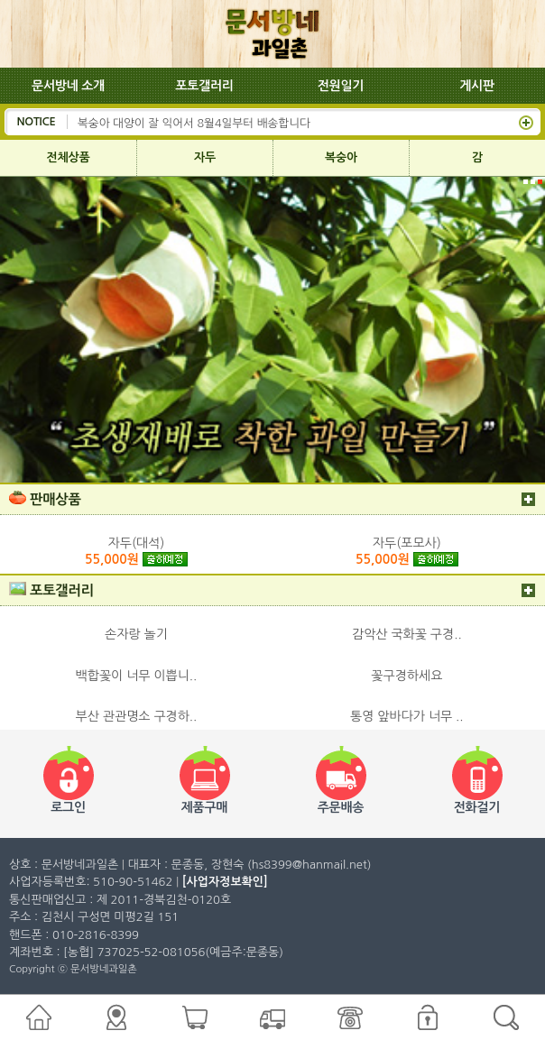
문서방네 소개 (68, 85)
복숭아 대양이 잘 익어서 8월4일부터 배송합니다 (194, 121)
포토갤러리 (204, 85)
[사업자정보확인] (225, 882)
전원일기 (341, 85)
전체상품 (68, 157)
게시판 (476, 85)
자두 (205, 157)
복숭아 (341, 157)
